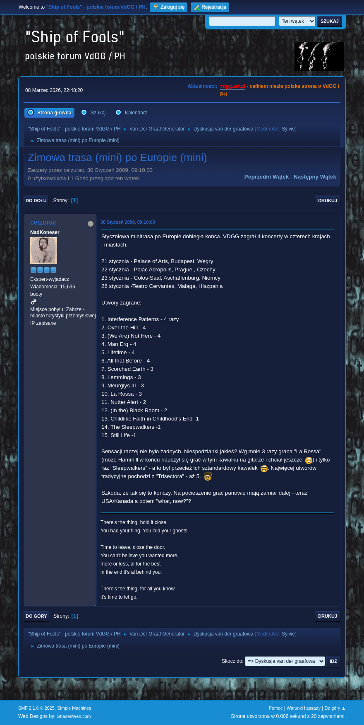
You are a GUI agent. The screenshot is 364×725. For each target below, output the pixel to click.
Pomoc (276, 708)
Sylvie (288, 129)
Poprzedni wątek (266, 177)
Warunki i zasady (304, 708)
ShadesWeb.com (74, 716)
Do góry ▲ (335, 708)
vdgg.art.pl (232, 86)
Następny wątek (315, 177)
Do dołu (36, 200)
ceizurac (43, 222)
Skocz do (232, 661)
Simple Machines (74, 708)
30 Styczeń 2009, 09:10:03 (128, 222)
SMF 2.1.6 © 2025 (36, 708)
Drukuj (327, 200)
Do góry (36, 616)
